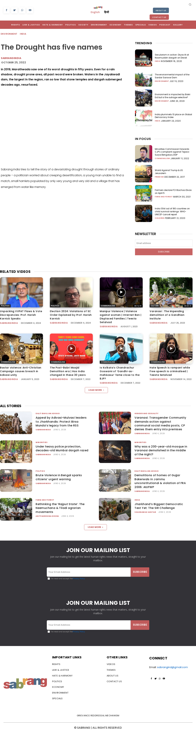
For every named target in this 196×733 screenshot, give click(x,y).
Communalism (162, 158)
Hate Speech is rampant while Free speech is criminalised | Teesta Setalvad (170, 371)
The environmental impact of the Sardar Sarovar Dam (172, 76)
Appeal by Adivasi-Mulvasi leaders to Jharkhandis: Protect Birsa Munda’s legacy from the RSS (61, 421)
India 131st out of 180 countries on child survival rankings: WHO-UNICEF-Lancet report (172, 211)
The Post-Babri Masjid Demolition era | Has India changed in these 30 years (68, 371)
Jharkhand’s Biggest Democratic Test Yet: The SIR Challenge (158, 506)
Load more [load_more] (96, 390)
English (95, 12)
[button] (190, 4)
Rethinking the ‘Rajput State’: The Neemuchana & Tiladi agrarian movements (60, 508)
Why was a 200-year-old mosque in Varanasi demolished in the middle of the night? (160, 450)
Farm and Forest (164, 197)
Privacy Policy (79, 578)
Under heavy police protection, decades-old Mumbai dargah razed (62, 448)
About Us (161, 10)
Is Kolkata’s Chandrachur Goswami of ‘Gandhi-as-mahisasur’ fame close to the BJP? (120, 373)
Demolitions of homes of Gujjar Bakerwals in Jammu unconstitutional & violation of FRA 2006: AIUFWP (160, 481)
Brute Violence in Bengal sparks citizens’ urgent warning (59, 477)
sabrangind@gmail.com (172, 667)
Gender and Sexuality (146, 413)
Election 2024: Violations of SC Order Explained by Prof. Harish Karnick (71, 315)
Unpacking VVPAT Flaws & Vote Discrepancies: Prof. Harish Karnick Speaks (21, 315)
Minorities (41, 442)
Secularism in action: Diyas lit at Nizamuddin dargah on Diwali (172, 56)
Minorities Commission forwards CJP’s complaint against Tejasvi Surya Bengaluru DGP (172, 152)
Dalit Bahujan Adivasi (48, 413)
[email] (164, 243)
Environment (9, 34)
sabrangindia (11, 58)
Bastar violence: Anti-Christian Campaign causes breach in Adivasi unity (20, 371)
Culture (155, 305)
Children (159, 218)
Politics (5, 305)
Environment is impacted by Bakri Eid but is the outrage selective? (172, 96)
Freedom (159, 177)
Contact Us (159, 17)
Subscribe (164, 251)
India (23, 34)
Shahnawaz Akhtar (145, 512)
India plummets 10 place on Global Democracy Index (173, 116)
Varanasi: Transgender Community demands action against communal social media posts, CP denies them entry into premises (160, 423)
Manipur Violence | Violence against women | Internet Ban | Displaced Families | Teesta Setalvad (120, 317)
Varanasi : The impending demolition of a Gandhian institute (167, 315)
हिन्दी (106, 12)
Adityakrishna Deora (47, 516)
